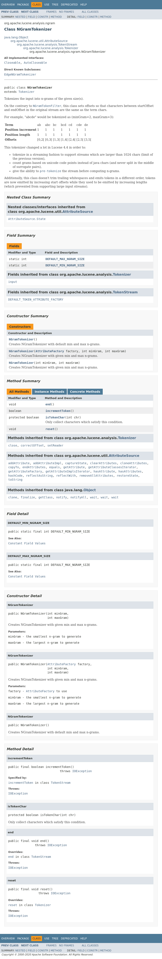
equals (54, 467)
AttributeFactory (49, 351)
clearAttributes (103, 463)
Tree (55, 4)
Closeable (12, 62)
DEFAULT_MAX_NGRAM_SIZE (65, 259)
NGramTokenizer (21, 339)
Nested (20, 16)
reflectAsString (39, 475)
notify (61, 497)
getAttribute (74, 467)
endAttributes (34, 467)
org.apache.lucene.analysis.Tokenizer (50, 48)
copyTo (13, 467)
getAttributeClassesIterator (112, 467)
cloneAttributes (133, 463)
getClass (45, 497)
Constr (43, 16)
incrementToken (58, 411)
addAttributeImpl (47, 463)
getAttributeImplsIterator (68, 471)
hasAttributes (130, 471)
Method (56, 16)
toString (15, 479)
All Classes (90, 11)
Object (90, 490)
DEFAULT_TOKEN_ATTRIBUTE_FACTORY (35, 299)
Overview (8, 4)
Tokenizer (26, 91)
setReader (55, 445)
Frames (51, 11)
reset (50, 429)
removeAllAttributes (96, 475)
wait (93, 497)
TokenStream (125, 292)
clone (12, 497)
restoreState (127, 475)
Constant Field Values (27, 543)
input (12, 281)
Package (23, 4)
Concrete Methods (85, 391)
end (48, 404)
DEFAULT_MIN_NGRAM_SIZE (65, 265)
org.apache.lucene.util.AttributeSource (39, 41)
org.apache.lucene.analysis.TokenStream (47, 44)
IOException (82, 771)
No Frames (66, 11)
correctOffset (32, 445)
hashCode (15, 475)
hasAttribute (104, 471)
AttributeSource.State (27, 219)
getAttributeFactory (25, 471)
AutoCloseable (35, 62)
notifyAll (78, 497)
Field (31, 16)
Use (46, 4)
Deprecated (69, 4)
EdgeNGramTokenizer (20, 74)
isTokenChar (55, 417)
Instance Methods (49, 391)
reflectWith (66, 475)
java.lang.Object (16, 37)
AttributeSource (77, 212)
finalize (28, 497)
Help (83, 4)
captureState (75, 463)
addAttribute (19, 463)
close (12, 445)
